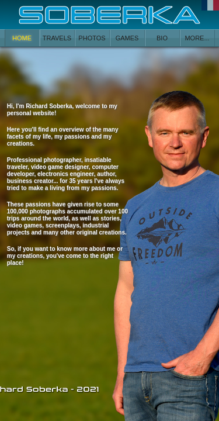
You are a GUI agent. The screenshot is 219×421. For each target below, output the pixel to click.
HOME (22, 38)
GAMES (127, 38)
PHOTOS (91, 38)
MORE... (197, 38)
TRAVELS (57, 38)
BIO (162, 38)
